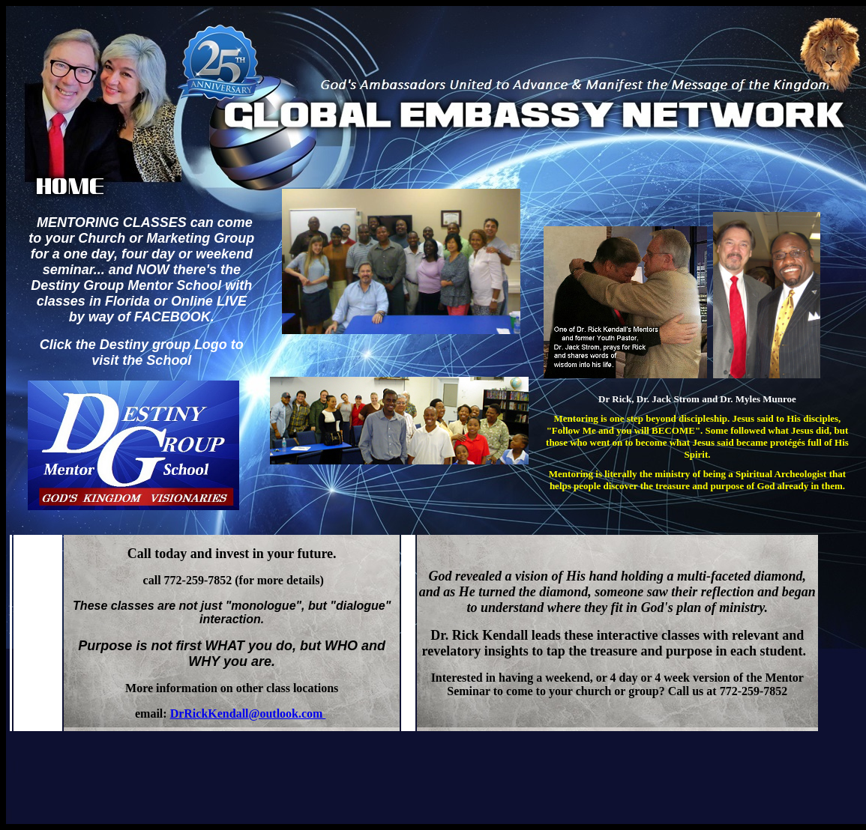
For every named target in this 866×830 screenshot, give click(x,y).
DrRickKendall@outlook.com (248, 713)
